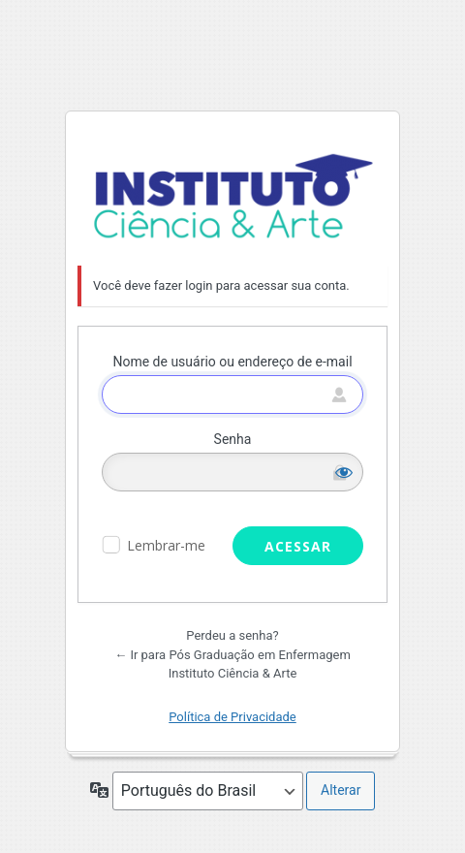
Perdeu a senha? (232, 635)
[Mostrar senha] (344, 472)
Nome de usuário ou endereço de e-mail (232, 361)
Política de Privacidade (232, 717)
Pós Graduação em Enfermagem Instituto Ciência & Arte (233, 196)
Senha (233, 439)
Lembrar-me (166, 545)
